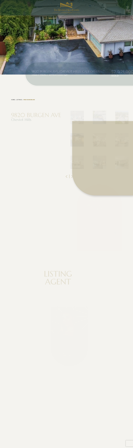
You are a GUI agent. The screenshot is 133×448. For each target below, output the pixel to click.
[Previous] (66, 176)
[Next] (72, 176)
